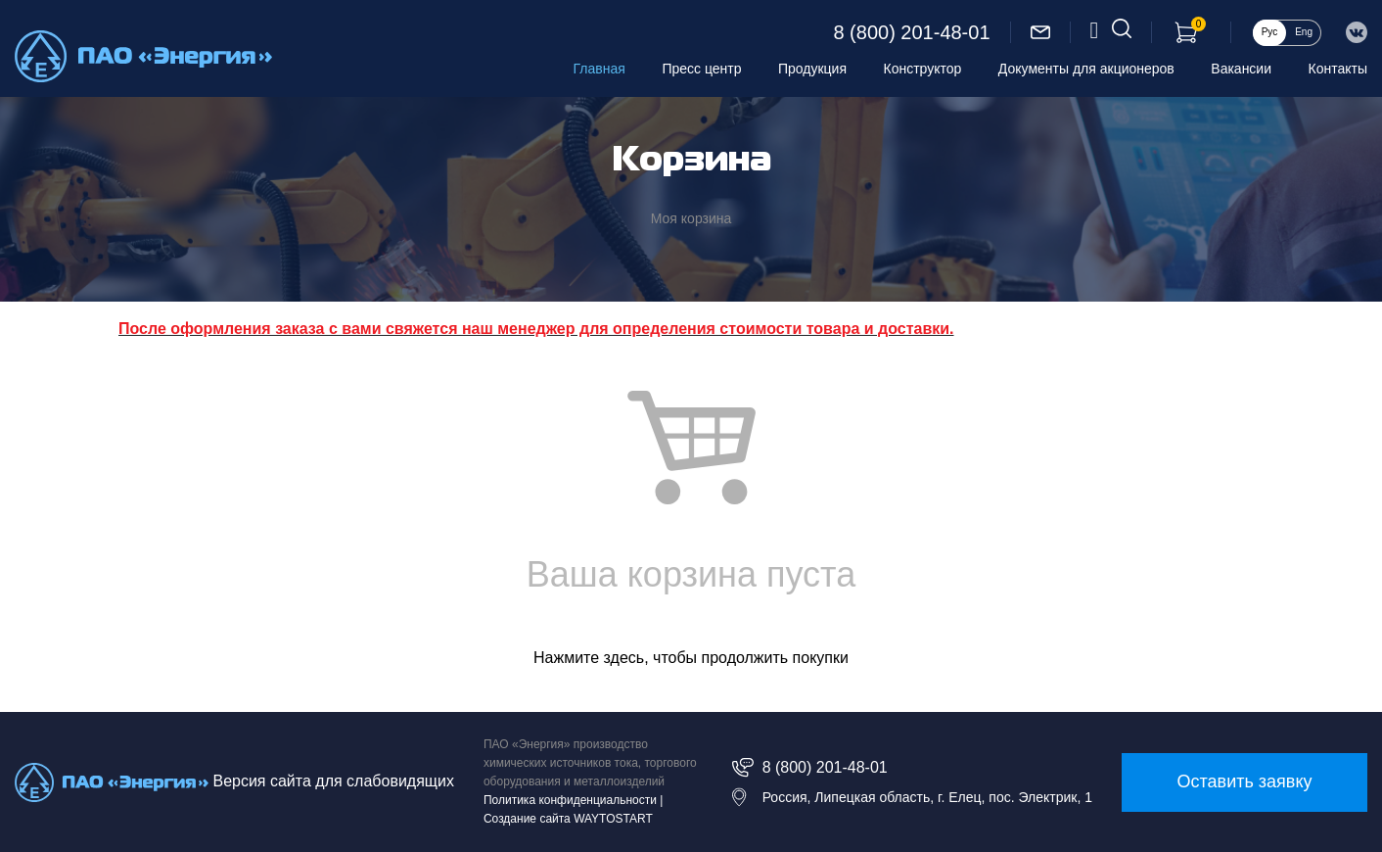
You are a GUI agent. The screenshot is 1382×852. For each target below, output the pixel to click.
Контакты (1338, 68)
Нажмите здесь (588, 657)
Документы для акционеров (1086, 68)
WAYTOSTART (613, 819)
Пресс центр (701, 68)
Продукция (812, 68)
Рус (1270, 31)
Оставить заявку (1245, 781)
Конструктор (923, 68)
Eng (1304, 31)
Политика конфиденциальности (570, 800)
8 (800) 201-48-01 (911, 32)
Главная (599, 68)
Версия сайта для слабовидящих (332, 781)
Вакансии (1241, 68)
